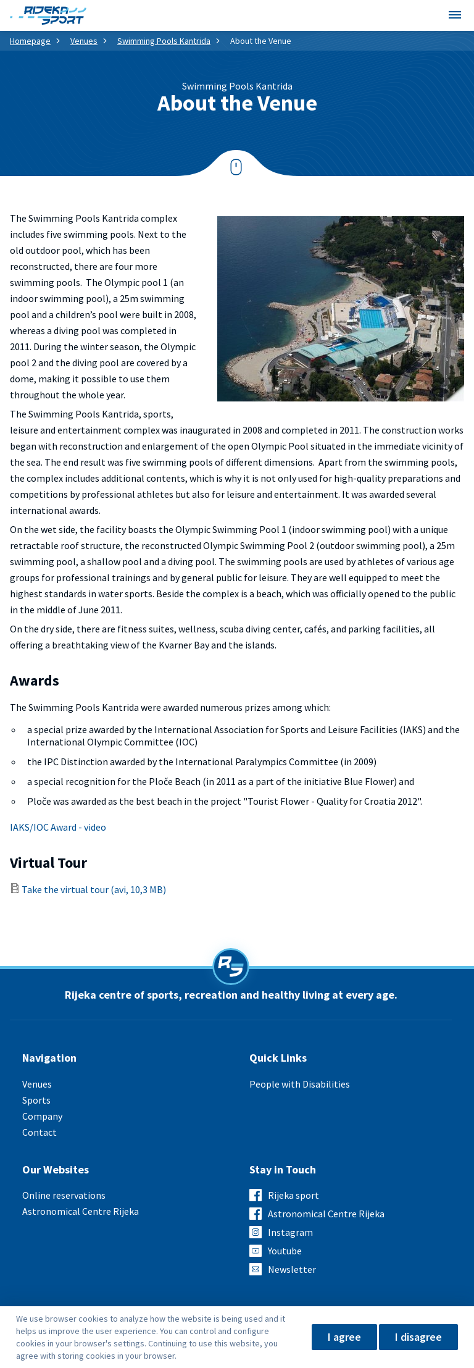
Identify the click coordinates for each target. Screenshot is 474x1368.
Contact (39, 1132)
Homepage (30, 40)
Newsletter (292, 1269)
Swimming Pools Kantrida (163, 40)
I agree (344, 1337)
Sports (36, 1100)
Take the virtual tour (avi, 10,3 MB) (94, 889)
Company (42, 1116)
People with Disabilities (299, 1084)
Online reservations (64, 1195)
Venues (84, 40)
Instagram (290, 1232)
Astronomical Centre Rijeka (80, 1211)
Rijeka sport (293, 1195)
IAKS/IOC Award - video (58, 827)
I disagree (418, 1337)
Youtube (285, 1250)
